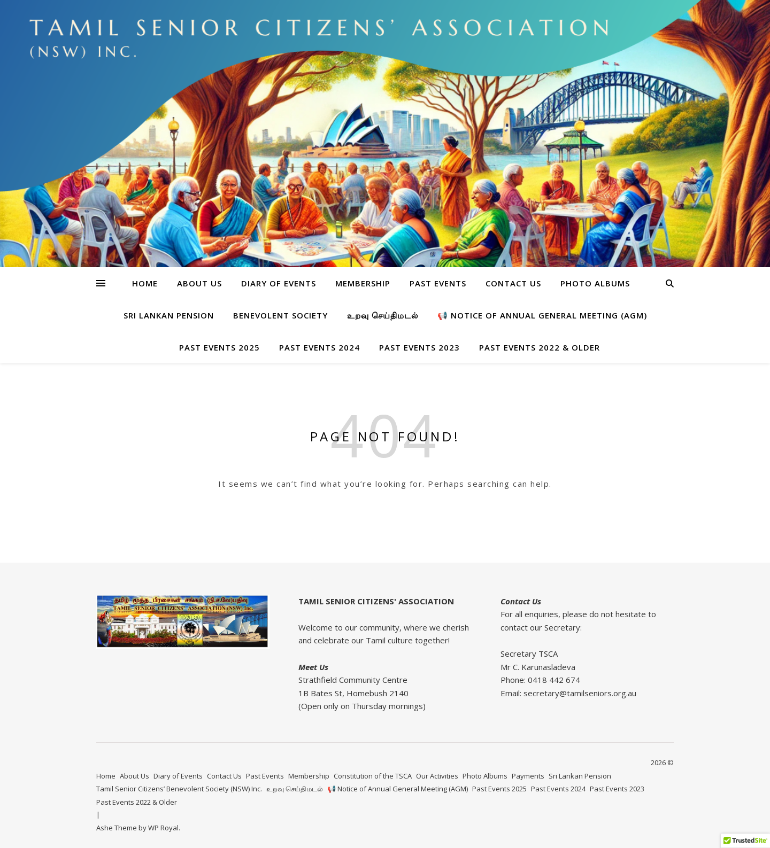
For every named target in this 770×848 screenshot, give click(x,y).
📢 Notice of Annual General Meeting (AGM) (542, 315)
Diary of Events (278, 283)
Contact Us (513, 283)
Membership (362, 283)
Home (145, 283)
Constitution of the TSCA (373, 776)
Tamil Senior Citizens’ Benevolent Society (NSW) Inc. (179, 788)
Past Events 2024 (319, 347)
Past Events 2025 (219, 347)
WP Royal (163, 828)
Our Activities (437, 776)
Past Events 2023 (419, 347)
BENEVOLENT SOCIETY (280, 315)
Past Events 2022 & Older (539, 347)
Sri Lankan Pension (169, 315)
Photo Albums (595, 283)
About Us (199, 283)
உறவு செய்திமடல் (382, 315)
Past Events (438, 283)
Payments (528, 776)
